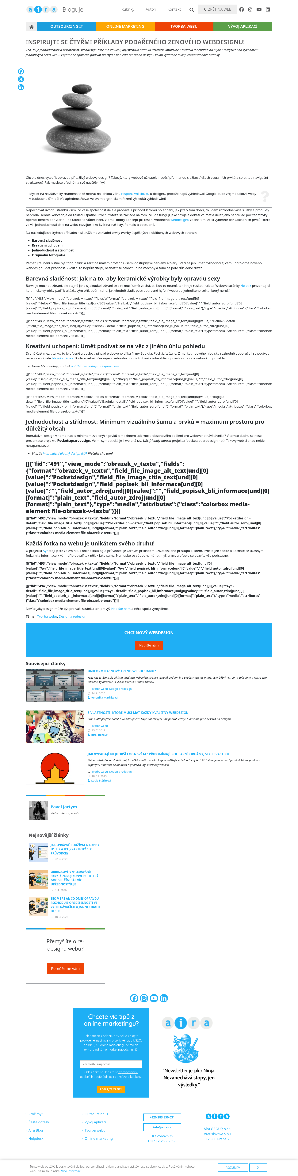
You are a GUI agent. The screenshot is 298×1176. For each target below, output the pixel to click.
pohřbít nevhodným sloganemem (95, 366)
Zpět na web (219, 9)
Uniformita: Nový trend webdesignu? (122, 671)
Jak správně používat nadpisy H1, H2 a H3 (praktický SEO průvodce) (75, 849)
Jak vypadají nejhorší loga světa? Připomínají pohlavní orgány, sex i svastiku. (159, 754)
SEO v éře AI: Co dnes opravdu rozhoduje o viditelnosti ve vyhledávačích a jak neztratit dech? (76, 904)
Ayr (45, 550)
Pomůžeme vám (65, 968)
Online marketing (125, 26)
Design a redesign (72, 616)
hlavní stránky (62, 358)
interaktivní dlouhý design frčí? (65, 453)
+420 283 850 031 (162, 1117)
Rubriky (127, 9)
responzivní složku (135, 193)
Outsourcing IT (66, 26)
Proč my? (36, 1114)
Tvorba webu (184, 26)
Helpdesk (36, 1138)
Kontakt (174, 9)
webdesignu (179, 219)
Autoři (151, 9)
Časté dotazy (39, 1122)
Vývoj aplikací (242, 26)
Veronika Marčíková (104, 697)
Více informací (71, 1171)
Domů (31, 26)
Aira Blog (36, 1130)
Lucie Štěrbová (101, 780)
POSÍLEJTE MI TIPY (111, 1089)
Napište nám (121, 608)
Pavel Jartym (64, 806)
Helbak (246, 285)
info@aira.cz (162, 1127)
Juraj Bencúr (99, 735)
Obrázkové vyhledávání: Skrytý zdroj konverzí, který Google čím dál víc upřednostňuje (74, 878)
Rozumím (233, 1168)
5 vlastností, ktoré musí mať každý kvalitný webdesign (138, 712)
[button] (107, 116)
